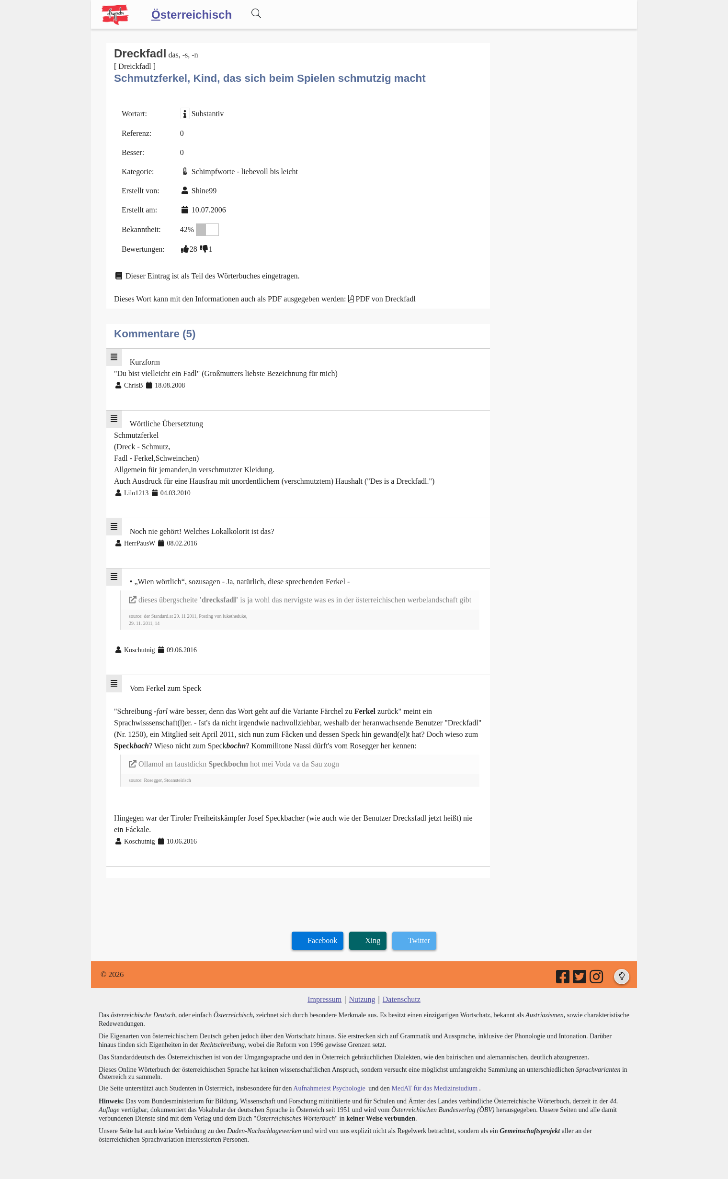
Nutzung (362, 999)
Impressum (324, 999)
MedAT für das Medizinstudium (434, 1088)
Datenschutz (402, 999)
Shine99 (204, 191)
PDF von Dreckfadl (386, 299)
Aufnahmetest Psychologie (329, 1088)
